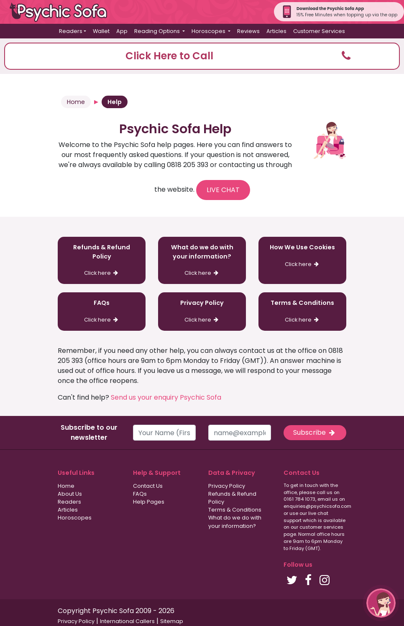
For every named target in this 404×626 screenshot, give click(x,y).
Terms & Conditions (234, 509)
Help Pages (148, 501)
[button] (202, 56)
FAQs (140, 493)
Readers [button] (70, 31)
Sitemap (171, 621)
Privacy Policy (226, 485)
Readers (69, 501)
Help (114, 102)
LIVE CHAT (223, 190)
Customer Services (319, 31)
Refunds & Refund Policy (232, 497)
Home (76, 102)
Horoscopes (75, 517)
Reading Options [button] (157, 31)
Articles (276, 31)
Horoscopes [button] (209, 31)
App (122, 31)
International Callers (127, 621)
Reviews (248, 31)
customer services (321, 527)
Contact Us (148, 485)
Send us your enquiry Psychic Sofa (166, 397)
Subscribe (315, 432)
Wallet (101, 31)
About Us (70, 493)
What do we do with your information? (234, 521)
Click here (102, 272)
